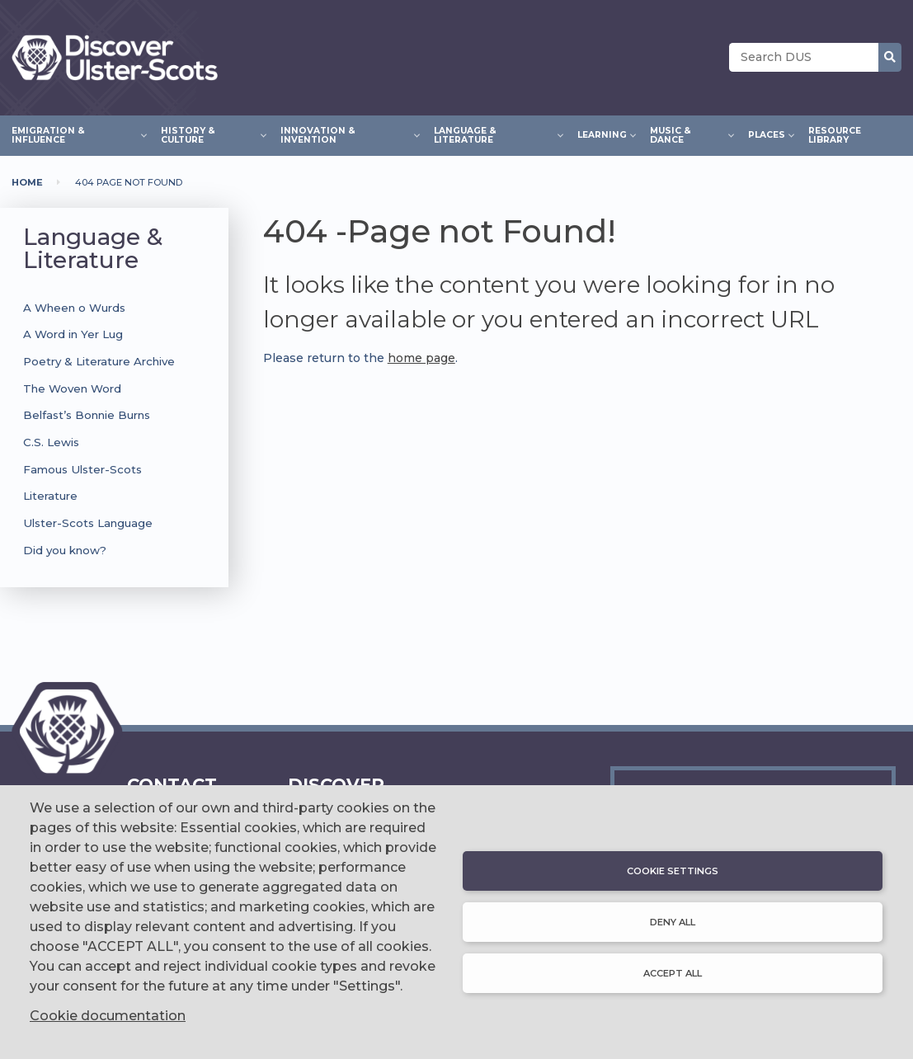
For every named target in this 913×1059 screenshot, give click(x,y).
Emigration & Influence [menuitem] (74, 135)
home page (421, 358)
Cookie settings (672, 871)
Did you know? (64, 550)
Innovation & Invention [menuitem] (345, 135)
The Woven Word (72, 388)
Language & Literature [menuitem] (494, 135)
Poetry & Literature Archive (99, 361)
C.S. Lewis (51, 442)
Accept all (672, 973)
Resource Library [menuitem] (834, 135)
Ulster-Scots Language (88, 523)
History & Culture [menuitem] (209, 135)
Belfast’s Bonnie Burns (86, 414)
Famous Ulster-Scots (82, 469)
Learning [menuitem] (602, 133)
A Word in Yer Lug (73, 334)
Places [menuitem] (767, 133)
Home (27, 182)
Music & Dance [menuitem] (687, 135)
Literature (50, 495)
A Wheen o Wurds (74, 307)
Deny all (672, 922)
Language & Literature (92, 248)
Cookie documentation (108, 1016)
